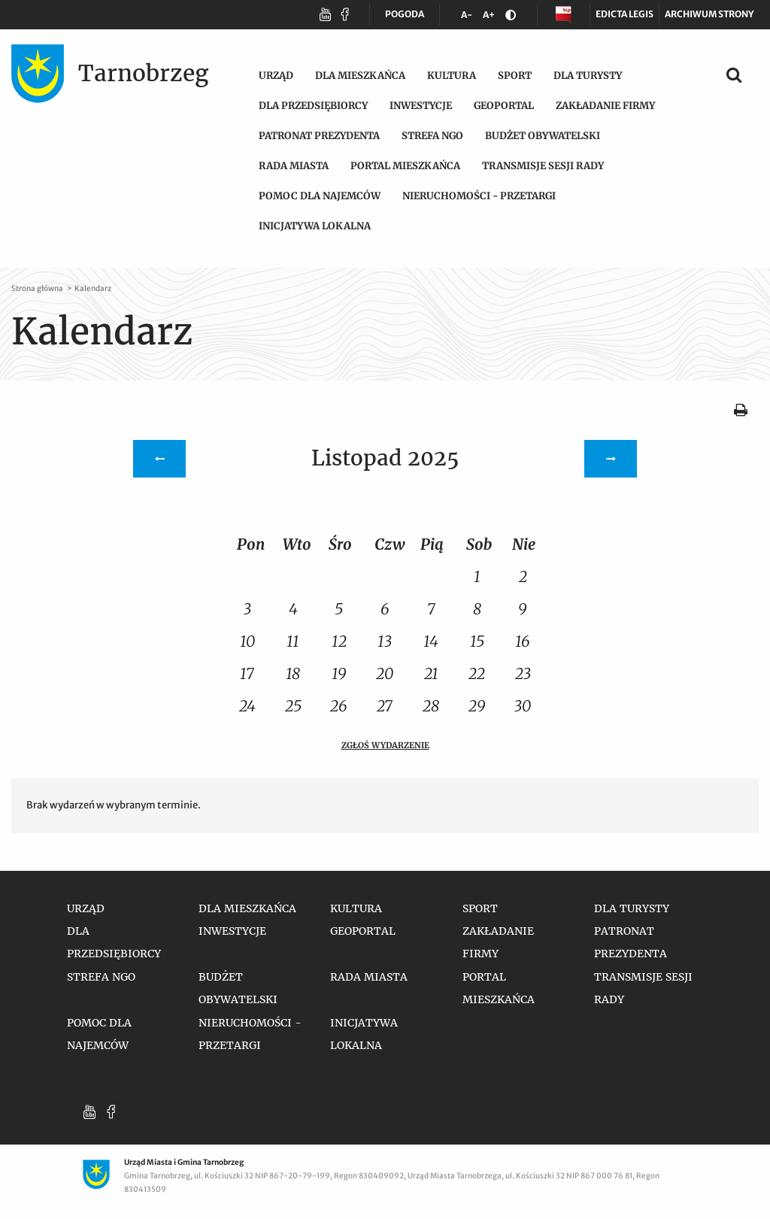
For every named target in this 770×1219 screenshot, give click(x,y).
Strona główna (38, 288)
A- (469, 17)
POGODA (404, 17)
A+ (491, 17)
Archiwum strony (709, 14)
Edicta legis (624, 14)
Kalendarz (92, 288)
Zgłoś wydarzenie (385, 745)
